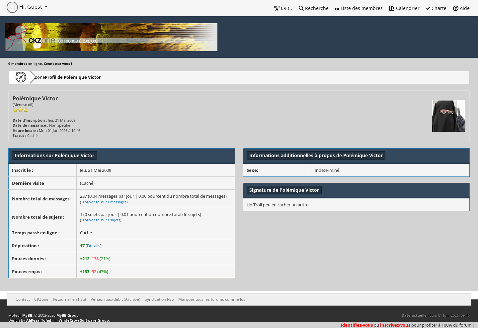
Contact (23, 299)
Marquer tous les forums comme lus (211, 299)
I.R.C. (283, 8)
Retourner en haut (69, 299)
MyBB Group (67, 315)
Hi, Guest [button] (25, 6)
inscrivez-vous (395, 325)
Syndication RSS (159, 299)
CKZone (47, 77)
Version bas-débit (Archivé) (115, 299)
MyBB (27, 315)
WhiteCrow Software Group (84, 320)
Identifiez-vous (357, 325)
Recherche (314, 8)
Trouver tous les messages (103, 201)
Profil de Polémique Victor (91, 77)
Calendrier (404, 8)
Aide (461, 8)
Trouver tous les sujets (100, 219)
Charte (436, 8)
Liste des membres (359, 8)
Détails (93, 246)
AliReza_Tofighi (39, 320)
